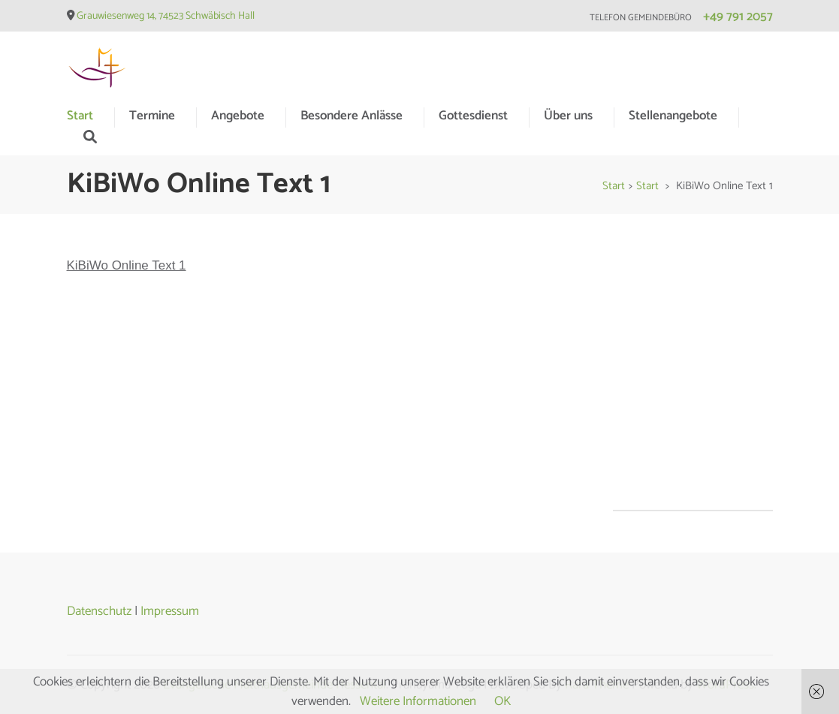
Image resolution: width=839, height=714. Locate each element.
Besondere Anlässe (351, 115)
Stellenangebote (673, 115)
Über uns (568, 115)
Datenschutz (99, 611)
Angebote (237, 115)
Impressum (169, 611)
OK (502, 701)
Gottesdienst (473, 115)
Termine (152, 115)
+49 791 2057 (738, 16)
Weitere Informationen (418, 701)
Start (80, 115)
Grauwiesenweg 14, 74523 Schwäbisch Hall (166, 16)
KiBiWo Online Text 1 (126, 265)
